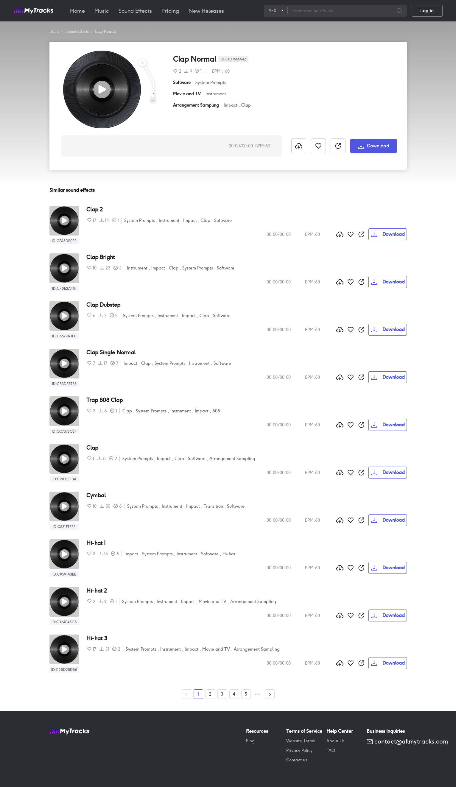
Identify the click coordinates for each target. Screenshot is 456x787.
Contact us (296, 760)
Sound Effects (135, 10)
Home (77, 10)
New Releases (206, 10)
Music (101, 10)
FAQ (330, 750)
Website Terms (300, 741)
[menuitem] (77, 10)
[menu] (164, 10)
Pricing (170, 10)
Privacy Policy (299, 750)
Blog (250, 741)
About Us (335, 741)
